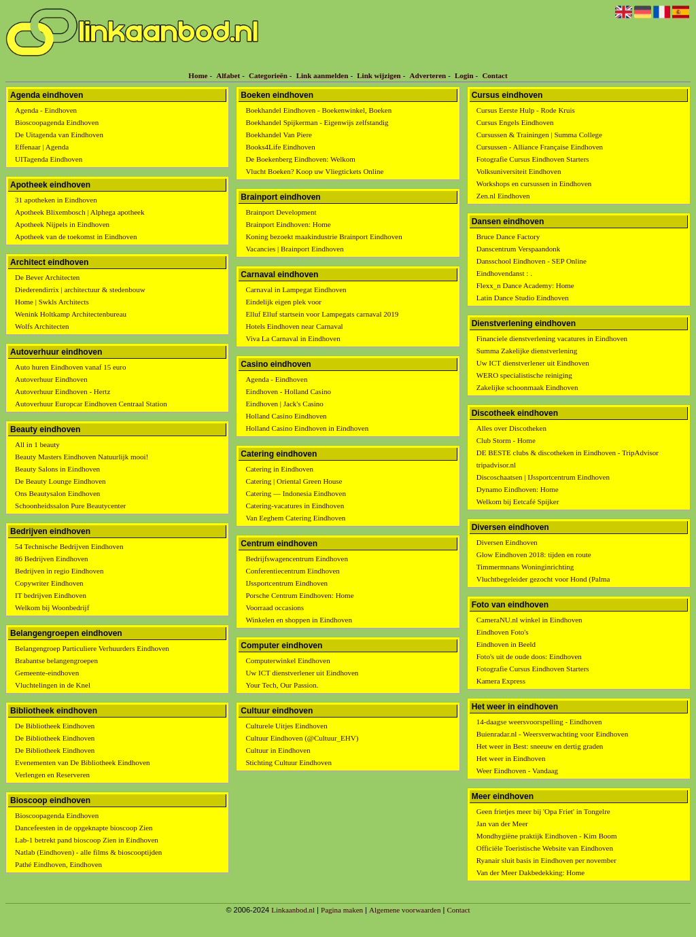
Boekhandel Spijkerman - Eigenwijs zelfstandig (316, 122)
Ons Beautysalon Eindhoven (57, 493)
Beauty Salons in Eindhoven (57, 469)
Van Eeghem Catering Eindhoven (295, 518)
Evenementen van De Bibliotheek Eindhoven (82, 762)
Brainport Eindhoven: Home (287, 224)
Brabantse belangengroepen (56, 660)
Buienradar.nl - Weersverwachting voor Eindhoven (552, 734)
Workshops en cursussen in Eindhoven (534, 183)
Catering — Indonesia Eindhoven (295, 493)
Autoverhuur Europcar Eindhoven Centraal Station (91, 404)
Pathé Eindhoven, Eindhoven (58, 864)
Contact (494, 75)
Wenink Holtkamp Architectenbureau (70, 314)
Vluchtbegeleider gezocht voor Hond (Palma (543, 579)
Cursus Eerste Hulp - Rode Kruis (525, 110)
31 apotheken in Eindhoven (56, 200)
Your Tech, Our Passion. (281, 685)
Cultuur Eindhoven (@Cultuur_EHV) (301, 738)
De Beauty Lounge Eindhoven (60, 481)
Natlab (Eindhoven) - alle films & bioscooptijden (88, 852)
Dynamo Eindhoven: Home (517, 489)
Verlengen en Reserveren (52, 775)
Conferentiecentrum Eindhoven (292, 571)
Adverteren (428, 75)
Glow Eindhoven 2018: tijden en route (533, 554)
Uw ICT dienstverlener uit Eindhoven (301, 673)
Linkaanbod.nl (293, 910)
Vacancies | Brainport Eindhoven (294, 249)
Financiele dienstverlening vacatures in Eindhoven (551, 338)
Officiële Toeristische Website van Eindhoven (544, 848)
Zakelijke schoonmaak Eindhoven (527, 387)
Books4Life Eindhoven (280, 147)
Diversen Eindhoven (507, 542)
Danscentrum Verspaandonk (518, 249)
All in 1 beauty (37, 444)
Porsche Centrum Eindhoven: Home (299, 595)
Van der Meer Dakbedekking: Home (530, 872)
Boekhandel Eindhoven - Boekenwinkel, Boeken (318, 110)
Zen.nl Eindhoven (503, 196)
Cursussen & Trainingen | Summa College (539, 134)
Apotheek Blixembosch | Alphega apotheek (79, 212)
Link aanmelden (322, 75)
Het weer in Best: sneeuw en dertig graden (540, 746)
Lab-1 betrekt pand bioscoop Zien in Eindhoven (86, 840)
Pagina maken (342, 910)
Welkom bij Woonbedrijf (52, 607)
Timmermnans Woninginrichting (525, 567)
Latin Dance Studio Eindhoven (522, 298)
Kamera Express (500, 681)
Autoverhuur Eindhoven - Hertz (62, 391)
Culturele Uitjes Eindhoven (286, 726)
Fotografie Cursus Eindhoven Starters (532, 159)
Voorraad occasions (274, 607)
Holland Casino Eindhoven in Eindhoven (306, 428)
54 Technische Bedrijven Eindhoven (69, 546)
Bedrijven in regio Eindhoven (59, 571)
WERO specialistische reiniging (524, 375)
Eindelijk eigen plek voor (283, 302)
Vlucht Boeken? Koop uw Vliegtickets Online (314, 171)
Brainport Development (280, 212)
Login (464, 75)
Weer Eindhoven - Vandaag (517, 770)
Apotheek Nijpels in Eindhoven (62, 224)
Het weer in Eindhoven (511, 758)
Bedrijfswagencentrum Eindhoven (296, 558)
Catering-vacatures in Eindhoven (294, 505)
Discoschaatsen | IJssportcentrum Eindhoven (543, 477)
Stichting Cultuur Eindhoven (288, 762)
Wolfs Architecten (42, 326)
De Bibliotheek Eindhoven (54, 726)
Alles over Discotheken (511, 428)
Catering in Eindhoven (279, 469)
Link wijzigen (378, 75)
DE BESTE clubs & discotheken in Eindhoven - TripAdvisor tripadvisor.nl (567, 458)
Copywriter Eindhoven (49, 583)
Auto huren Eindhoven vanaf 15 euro (70, 367)
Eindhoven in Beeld (506, 644)
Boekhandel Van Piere (278, 134)
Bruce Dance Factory (508, 236)
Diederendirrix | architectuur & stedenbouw (80, 289)
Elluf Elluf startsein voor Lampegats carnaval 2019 (321, 314)
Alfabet (228, 75)
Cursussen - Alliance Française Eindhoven (539, 147)
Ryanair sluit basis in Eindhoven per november (546, 860)
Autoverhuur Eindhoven (51, 379)
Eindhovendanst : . (504, 273)
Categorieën (268, 75)
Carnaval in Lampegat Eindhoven (295, 289)
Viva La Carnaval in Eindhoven (292, 338)
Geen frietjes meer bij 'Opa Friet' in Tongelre (543, 811)
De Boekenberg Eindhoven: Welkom (300, 159)
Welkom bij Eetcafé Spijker (517, 501)
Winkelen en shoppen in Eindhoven (298, 620)
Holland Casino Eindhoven (285, 416)
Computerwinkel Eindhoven (287, 660)
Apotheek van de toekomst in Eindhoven (76, 236)
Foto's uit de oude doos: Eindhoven (529, 656)
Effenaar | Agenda (42, 147)
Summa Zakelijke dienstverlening (526, 351)
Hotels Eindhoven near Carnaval (294, 326)
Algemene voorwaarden (404, 910)
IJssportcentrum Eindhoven (286, 583)
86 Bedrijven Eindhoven (51, 558)
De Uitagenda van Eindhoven (59, 134)
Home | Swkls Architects (52, 302)
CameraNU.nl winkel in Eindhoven (529, 620)
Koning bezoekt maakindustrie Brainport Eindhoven (323, 236)
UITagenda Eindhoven (48, 159)
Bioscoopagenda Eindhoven (57, 122)
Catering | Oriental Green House (293, 481)
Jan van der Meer (502, 823)
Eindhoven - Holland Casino (288, 391)
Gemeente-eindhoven (47, 673)
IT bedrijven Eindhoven (50, 595)
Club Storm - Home (506, 440)
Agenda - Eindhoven (46, 110)
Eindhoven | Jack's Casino (284, 404)
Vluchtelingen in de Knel (52, 685)
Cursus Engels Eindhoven (515, 122)
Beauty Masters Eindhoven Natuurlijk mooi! (81, 457)
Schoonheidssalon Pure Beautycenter (70, 505)
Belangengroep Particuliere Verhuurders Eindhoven (92, 648)
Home (197, 75)
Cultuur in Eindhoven (277, 750)
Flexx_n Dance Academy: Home (525, 285)
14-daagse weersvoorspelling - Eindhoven (539, 722)
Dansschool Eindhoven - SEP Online (531, 261)
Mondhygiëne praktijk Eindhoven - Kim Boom (546, 836)
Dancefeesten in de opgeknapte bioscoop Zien (84, 828)
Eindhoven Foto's (502, 632)
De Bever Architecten (47, 277)
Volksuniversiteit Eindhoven (518, 171)
